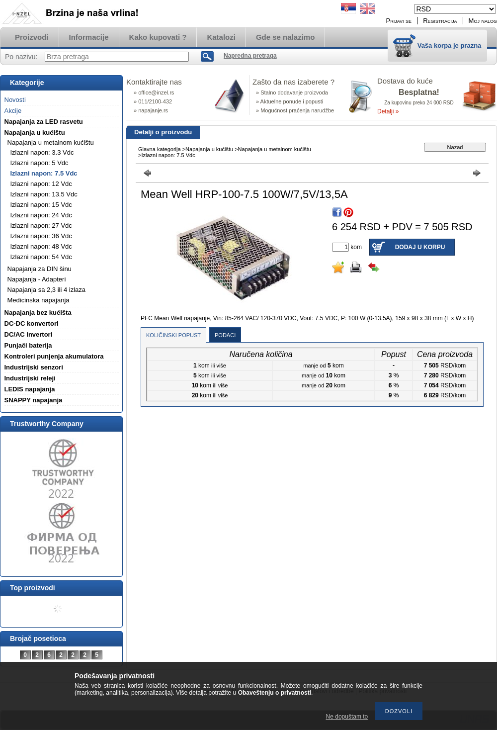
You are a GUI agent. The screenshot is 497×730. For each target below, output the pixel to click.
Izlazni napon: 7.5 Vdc (44, 173)
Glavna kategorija (159, 149)
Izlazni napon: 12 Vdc (41, 183)
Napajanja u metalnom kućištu (274, 149)
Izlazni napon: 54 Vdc (41, 257)
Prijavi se (399, 20)
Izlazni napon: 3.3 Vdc (42, 152)
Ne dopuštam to (347, 716)
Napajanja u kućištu (209, 149)
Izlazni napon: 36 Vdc (41, 236)
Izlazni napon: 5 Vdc (39, 163)
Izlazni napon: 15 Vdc (41, 204)
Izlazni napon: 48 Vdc (41, 246)
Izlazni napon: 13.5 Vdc (44, 194)
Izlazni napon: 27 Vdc (41, 225)
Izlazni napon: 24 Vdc (41, 215)
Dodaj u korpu (420, 247)
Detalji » (388, 111)
